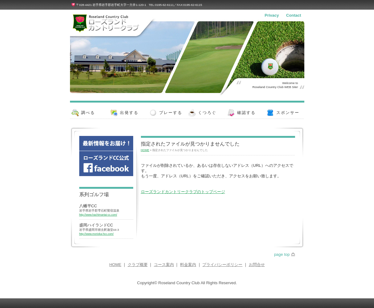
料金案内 (188, 264)
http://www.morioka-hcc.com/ (96, 233)
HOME (145, 150)
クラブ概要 (138, 264)
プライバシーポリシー (222, 264)
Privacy (272, 15)
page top (282, 254)
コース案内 (164, 264)
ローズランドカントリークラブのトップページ (183, 191)
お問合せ (257, 264)
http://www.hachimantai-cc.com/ (98, 214)
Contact (293, 15)
